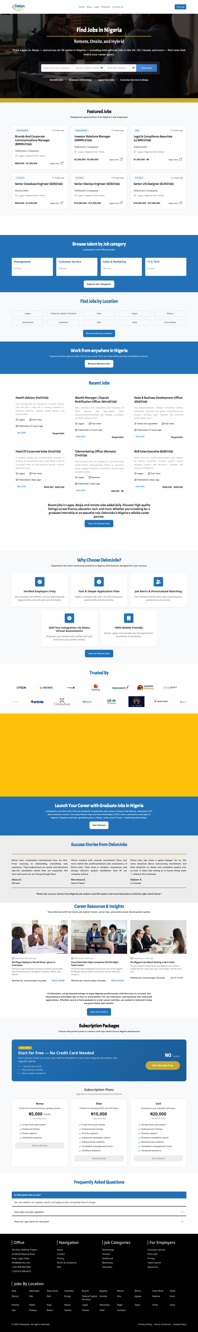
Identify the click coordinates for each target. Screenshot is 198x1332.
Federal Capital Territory (89, 1294)
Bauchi (85, 1287)
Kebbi (32, 1301)
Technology (108, 1245)
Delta (172, 1287)
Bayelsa (103, 1287)
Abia (14, 1287)
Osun (172, 1301)
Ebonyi (15, 1292)
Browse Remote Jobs (99, 361)
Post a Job (153, 1250)
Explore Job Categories (99, 282)
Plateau (33, 1306)
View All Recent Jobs (99, 521)
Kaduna (156, 1292)
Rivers (50, 1306)
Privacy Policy (145, 1320)
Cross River (157, 1287)
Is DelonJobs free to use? (27, 1191)
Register (105, 6)
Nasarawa (105, 1301)
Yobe (102, 1306)
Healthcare (107, 1254)
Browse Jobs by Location (99, 331)
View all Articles (99, 1010)
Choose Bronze (40, 1143)
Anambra (69, 1287)
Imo (119, 1292)
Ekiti (49, 1292)
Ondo (155, 1301)
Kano (172, 1292)
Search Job (146, 68)
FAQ (59, 1263)
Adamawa (34, 1287)
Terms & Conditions (67, 1258)
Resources (153, 1263)
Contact (61, 1250)
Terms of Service (162, 1320)
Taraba (85, 1306)
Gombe (103, 1292)
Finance (106, 1250)
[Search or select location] (88, 68)
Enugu (67, 1292)
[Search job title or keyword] (57, 68)
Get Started (99, 823)
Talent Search (154, 1258)
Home (81, 6)
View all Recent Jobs (99, 651)
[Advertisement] (99, 225)
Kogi (49, 1301)
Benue (120, 1287)
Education (107, 1263)
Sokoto (67, 1306)
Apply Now (56, 163)
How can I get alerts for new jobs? (31, 1217)
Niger (120, 1301)
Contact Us (117, 6)
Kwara (67, 1301)
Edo (31, 1292)
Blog (89, 6)
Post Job (180, 6)
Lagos (85, 1301)
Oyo (14, 1306)
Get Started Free (162, 1063)
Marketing (107, 1258)
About (60, 1245)
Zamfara (121, 1306)
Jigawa (138, 1292)
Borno (138, 1287)
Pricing (151, 1254)
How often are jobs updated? (29, 1208)
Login (96, 6)
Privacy (60, 1254)
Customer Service (156, 1245)
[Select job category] (120, 68)
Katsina (15, 1301)
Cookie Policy (179, 1320)
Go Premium (158, 1156)
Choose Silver (99, 1156)
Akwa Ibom (52, 1287)
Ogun (137, 1301)
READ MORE (58, 978)
